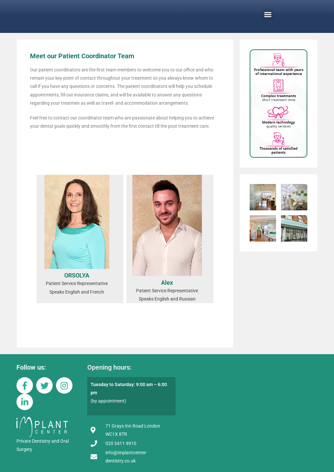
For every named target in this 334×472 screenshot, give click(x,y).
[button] (268, 14)
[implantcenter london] (250, 398)
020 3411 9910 (120, 443)
